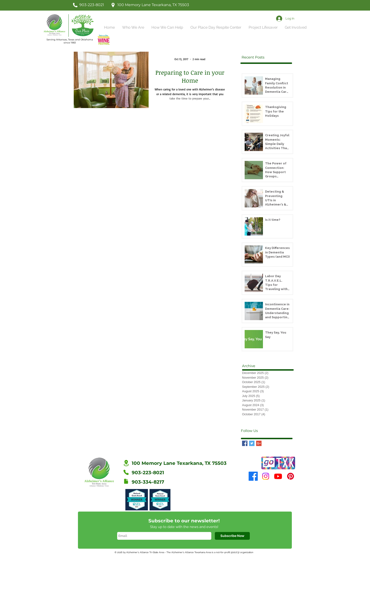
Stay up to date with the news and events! (184, 527)
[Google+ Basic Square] (259, 443)
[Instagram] (265, 476)
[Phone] (126, 472)
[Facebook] (253, 476)
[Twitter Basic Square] (251, 443)
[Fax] (126, 481)
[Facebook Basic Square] (244, 443)
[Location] (126, 463)
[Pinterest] (290, 476)
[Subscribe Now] (232, 536)
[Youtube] (278, 476)
